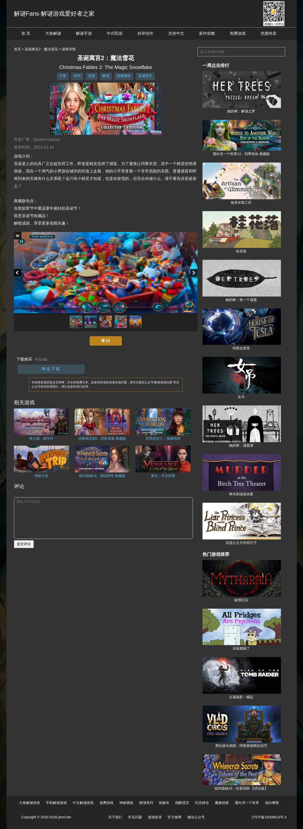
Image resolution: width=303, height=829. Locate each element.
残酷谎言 (182, 803)
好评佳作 (145, 33)
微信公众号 (196, 817)
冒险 (91, 76)
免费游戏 (238, 33)
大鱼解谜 (53, 33)
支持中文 (176, 33)
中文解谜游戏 (83, 803)
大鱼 (62, 76)
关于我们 (115, 817)
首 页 (25, 33)
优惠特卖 (268, 33)
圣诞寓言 (145, 76)
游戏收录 (155, 817)
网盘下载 (51, 369)
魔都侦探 (222, 803)
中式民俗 (115, 33)
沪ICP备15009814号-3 (269, 817)
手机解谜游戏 (56, 803)
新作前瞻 (207, 33)
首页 (17, 49)
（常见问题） (41, 359)
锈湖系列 (146, 803)
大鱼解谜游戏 (29, 803)
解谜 (105, 76)
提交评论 (24, 544)
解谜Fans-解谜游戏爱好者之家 (54, 13)
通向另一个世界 (247, 803)
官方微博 (174, 817)
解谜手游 (84, 33)
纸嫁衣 (164, 803)
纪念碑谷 (202, 803)
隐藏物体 (124, 76)
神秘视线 (126, 803)
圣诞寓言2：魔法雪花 (41, 49)
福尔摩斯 (272, 803)
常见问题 (135, 817)
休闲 (77, 76)
